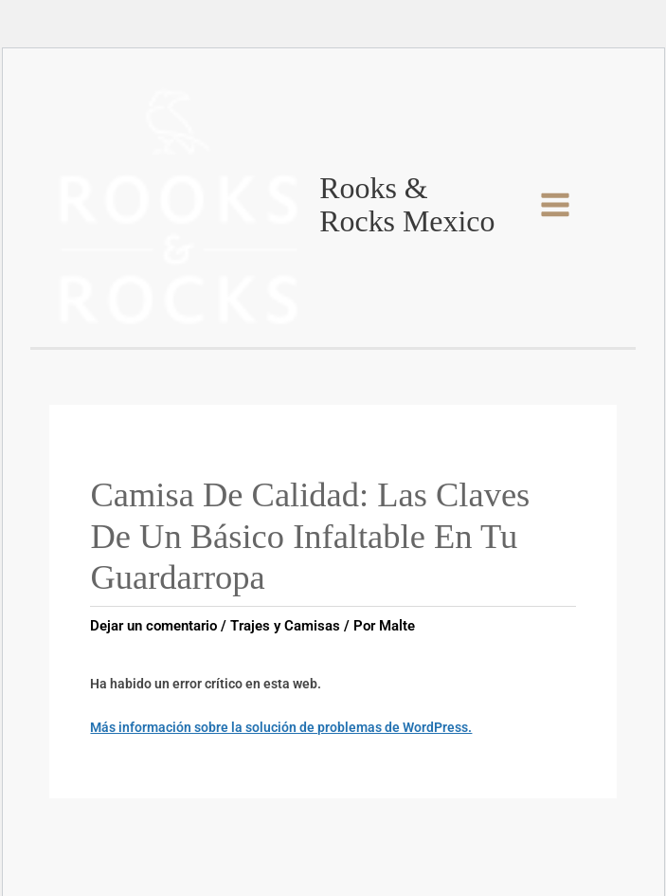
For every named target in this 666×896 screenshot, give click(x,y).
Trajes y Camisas (285, 625)
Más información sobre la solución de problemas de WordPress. (281, 727)
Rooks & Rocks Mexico (407, 205)
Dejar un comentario (153, 625)
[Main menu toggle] (555, 204)
